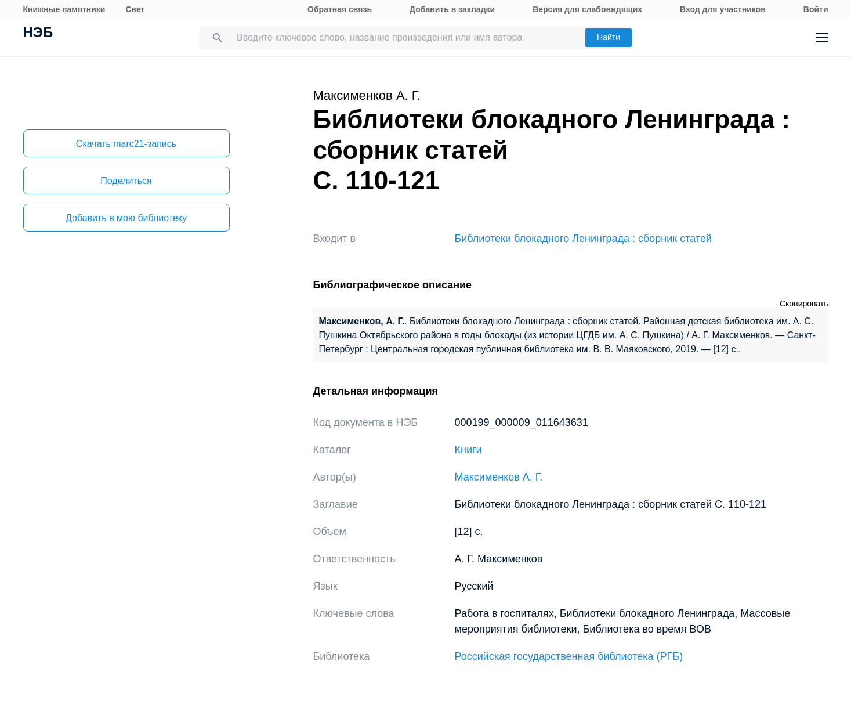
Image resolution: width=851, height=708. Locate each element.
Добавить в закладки (452, 9)
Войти (815, 9)
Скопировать (804, 303)
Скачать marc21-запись (126, 144)
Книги (468, 450)
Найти (608, 37)
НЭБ (38, 33)
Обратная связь (339, 9)
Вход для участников (723, 9)
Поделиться (125, 181)
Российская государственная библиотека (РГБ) (569, 656)
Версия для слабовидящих (587, 9)
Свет (134, 9)
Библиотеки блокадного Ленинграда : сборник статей (583, 238)
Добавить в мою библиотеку (126, 218)
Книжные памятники (64, 9)
